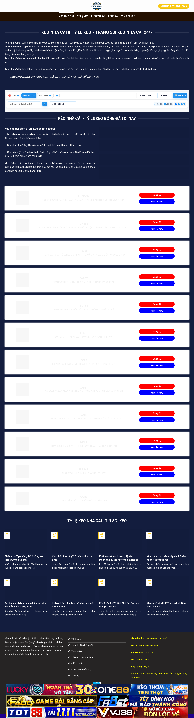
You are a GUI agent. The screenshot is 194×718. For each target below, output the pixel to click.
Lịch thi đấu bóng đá (105, 16)
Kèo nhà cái (66, 16)
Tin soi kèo (128, 16)
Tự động (181, 104)
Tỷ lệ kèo (83, 16)
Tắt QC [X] (97, 683)
